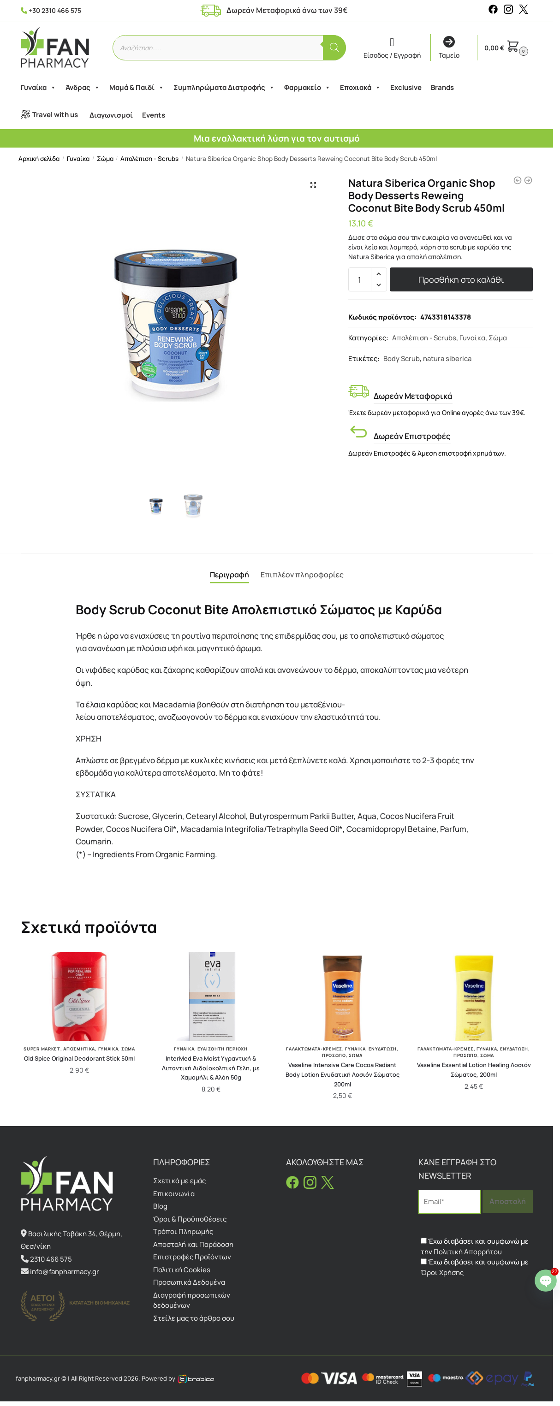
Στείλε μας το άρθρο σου (193, 1318)
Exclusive (406, 87)
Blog (160, 1206)
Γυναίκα (38, 87)
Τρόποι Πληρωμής (183, 1231)
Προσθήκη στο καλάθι (461, 279)
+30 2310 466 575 (55, 10)
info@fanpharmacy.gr (64, 1271)
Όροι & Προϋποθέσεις (189, 1219)
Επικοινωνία (174, 1193)
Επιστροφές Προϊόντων (192, 1257)
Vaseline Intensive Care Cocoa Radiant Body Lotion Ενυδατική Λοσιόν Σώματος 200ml (342, 1074)
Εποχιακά (360, 87)
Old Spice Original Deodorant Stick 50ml (79, 1058)
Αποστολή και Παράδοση (193, 1244)
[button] (313, 185)
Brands (442, 87)
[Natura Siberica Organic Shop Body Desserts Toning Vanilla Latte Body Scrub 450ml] (528, 180)
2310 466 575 (51, 1259)
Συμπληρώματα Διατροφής (224, 87)
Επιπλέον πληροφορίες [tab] (302, 575)
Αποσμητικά (79, 1049)
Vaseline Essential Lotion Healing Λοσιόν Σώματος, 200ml (474, 1070)
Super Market (42, 1049)
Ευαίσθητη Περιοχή (222, 1049)
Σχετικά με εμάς (179, 1181)
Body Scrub (401, 358)
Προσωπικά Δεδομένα (189, 1282)
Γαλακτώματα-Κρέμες (314, 1049)
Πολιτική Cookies (181, 1270)
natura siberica (447, 358)
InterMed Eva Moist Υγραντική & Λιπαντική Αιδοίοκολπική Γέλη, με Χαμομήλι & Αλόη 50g (211, 1067)
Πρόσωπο (334, 1055)
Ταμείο (449, 47)
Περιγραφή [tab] (229, 575)
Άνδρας (83, 87)
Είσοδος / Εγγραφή (392, 47)
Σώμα (105, 158)
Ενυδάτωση (383, 1049)
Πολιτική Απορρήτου (468, 1252)
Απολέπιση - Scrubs (149, 158)
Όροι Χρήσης (442, 1272)
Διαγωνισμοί (111, 115)
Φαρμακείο (307, 87)
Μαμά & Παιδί (136, 87)
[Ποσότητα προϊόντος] (359, 279)
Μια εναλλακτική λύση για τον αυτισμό (277, 138)
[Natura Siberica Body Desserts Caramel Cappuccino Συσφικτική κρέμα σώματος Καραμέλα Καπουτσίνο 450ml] (517, 180)
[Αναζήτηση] (334, 47)
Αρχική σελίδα (39, 158)
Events (153, 115)
